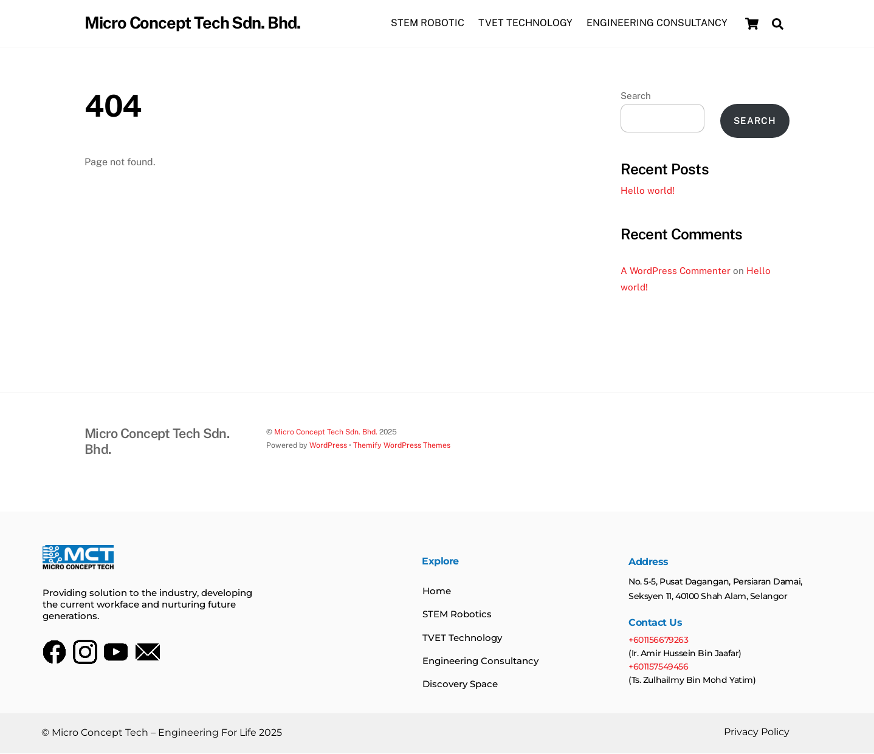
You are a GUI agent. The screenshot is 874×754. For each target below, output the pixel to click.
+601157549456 (658, 667)
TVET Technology (462, 638)
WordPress (328, 445)
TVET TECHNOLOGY (525, 23)
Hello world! (648, 191)
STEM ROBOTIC (427, 23)
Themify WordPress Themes (401, 445)
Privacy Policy (756, 733)
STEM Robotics (457, 615)
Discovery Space (460, 684)
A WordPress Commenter (676, 271)
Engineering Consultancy (480, 661)
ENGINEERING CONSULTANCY (657, 23)
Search (636, 96)
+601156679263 (659, 640)
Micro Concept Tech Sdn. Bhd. (325, 431)
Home (436, 591)
